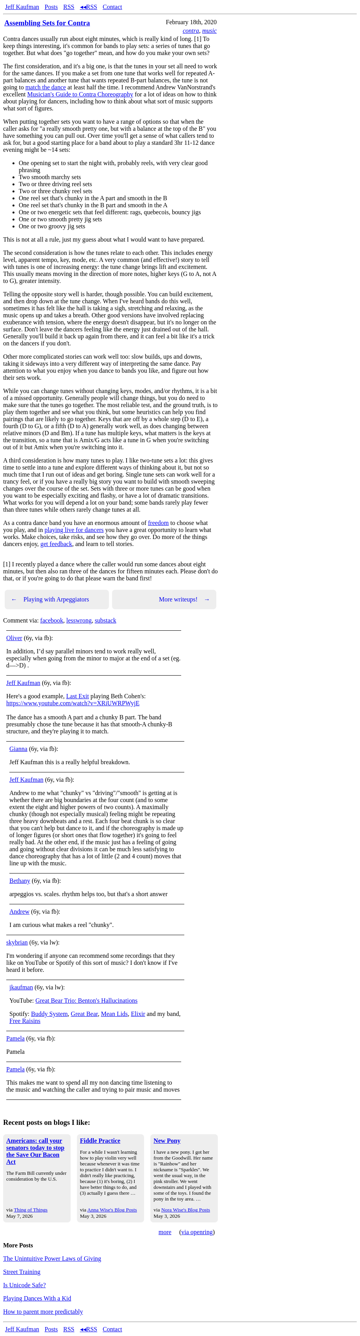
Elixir (138, 1013)
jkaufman (21, 987)
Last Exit (77, 696)
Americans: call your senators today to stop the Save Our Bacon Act (35, 1151)
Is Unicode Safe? (24, 1285)
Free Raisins (25, 1021)
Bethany (19, 880)
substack (105, 620)
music (209, 30)
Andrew (19, 911)
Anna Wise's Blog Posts (112, 1210)
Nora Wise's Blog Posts (185, 1210)
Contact (112, 7)
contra (191, 30)
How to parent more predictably (43, 1311)
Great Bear (84, 1013)
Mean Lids (114, 1013)
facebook (51, 620)
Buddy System (49, 1013)
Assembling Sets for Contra (47, 23)
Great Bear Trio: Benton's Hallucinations (87, 1000)
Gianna (18, 748)
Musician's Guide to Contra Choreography (80, 94)
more (165, 1232)
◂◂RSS (88, 7)
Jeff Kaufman (22, 7)
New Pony (166, 1140)
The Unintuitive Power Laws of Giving (52, 1258)
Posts (51, 7)
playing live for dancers (74, 530)
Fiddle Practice (100, 1140)
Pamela (15, 1038)
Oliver (14, 638)
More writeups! (184, 599)
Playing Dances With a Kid (37, 1298)
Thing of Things (30, 1210)
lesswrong (79, 620)
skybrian (17, 942)
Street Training (22, 1271)
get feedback (56, 544)
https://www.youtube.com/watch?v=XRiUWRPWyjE (72, 703)
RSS (68, 7)
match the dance (45, 87)
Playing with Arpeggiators (50, 599)
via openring (196, 1232)
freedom (158, 522)
